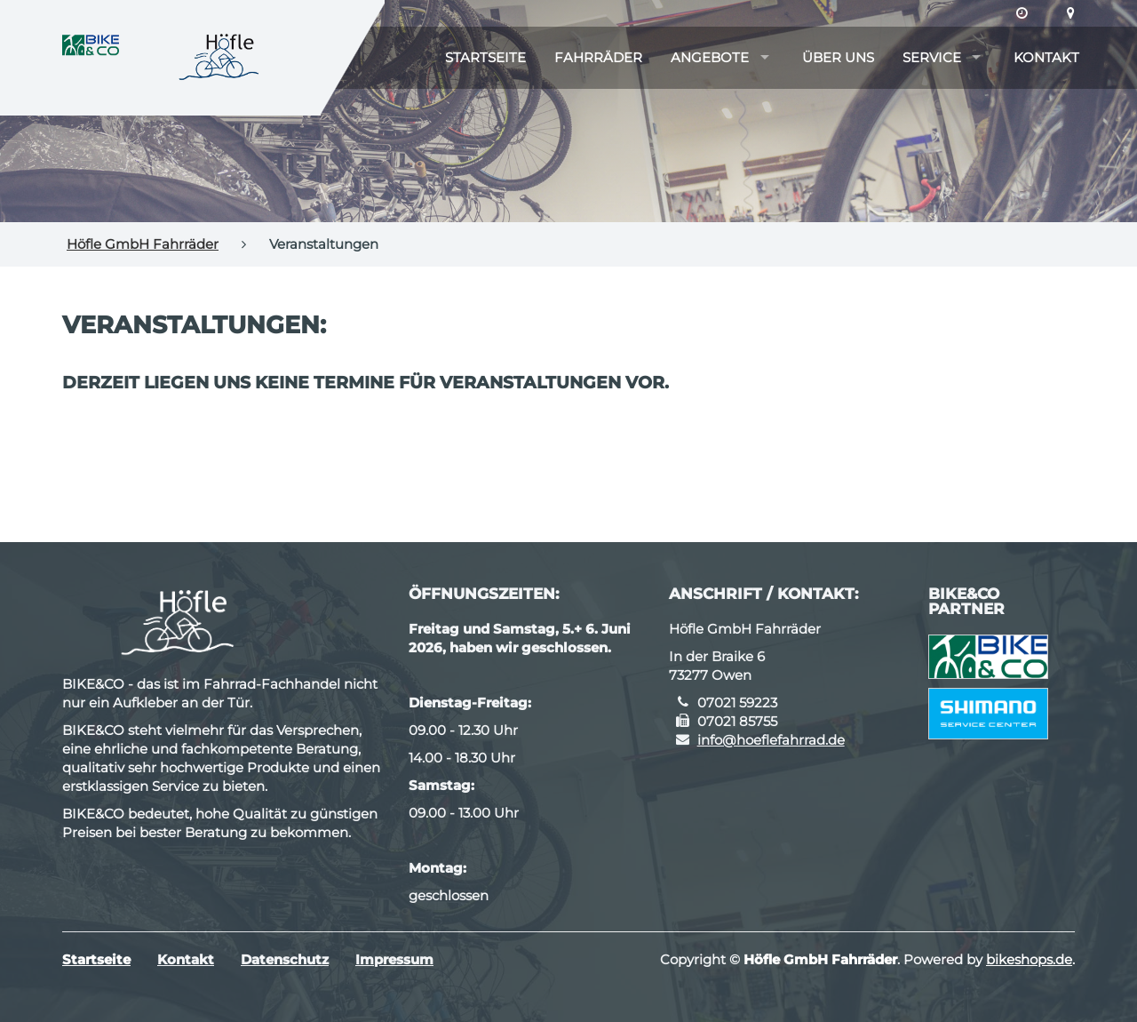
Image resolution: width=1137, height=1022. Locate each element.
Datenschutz (285, 959)
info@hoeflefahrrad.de (771, 739)
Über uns (838, 57)
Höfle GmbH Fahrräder (143, 244)
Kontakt (1046, 57)
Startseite (485, 57)
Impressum (394, 959)
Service (931, 57)
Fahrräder (598, 57)
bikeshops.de (1029, 959)
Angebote (710, 57)
